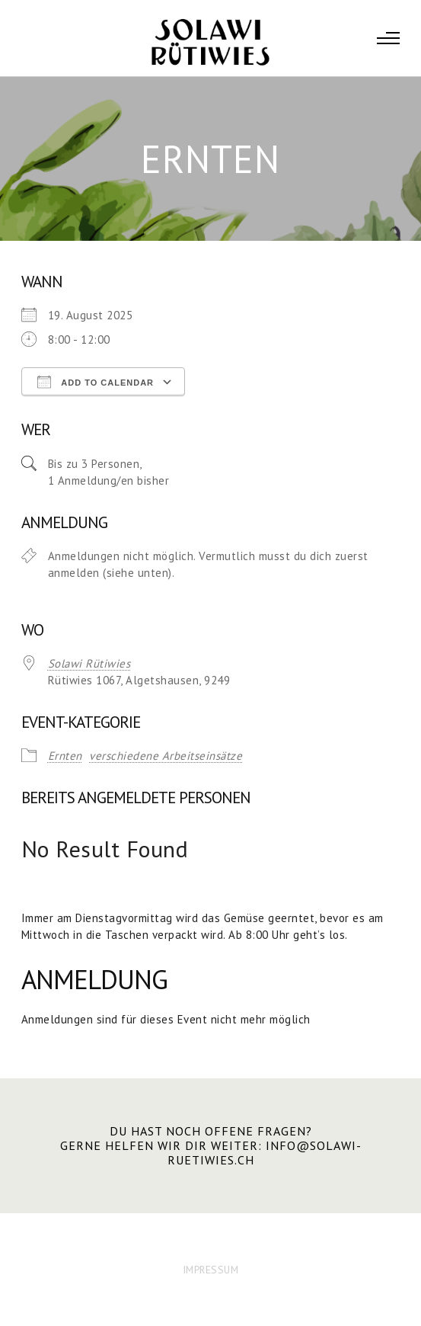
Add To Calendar (95, 382)
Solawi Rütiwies (89, 663)
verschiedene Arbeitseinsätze (165, 755)
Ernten (65, 755)
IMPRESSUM (211, 1269)
